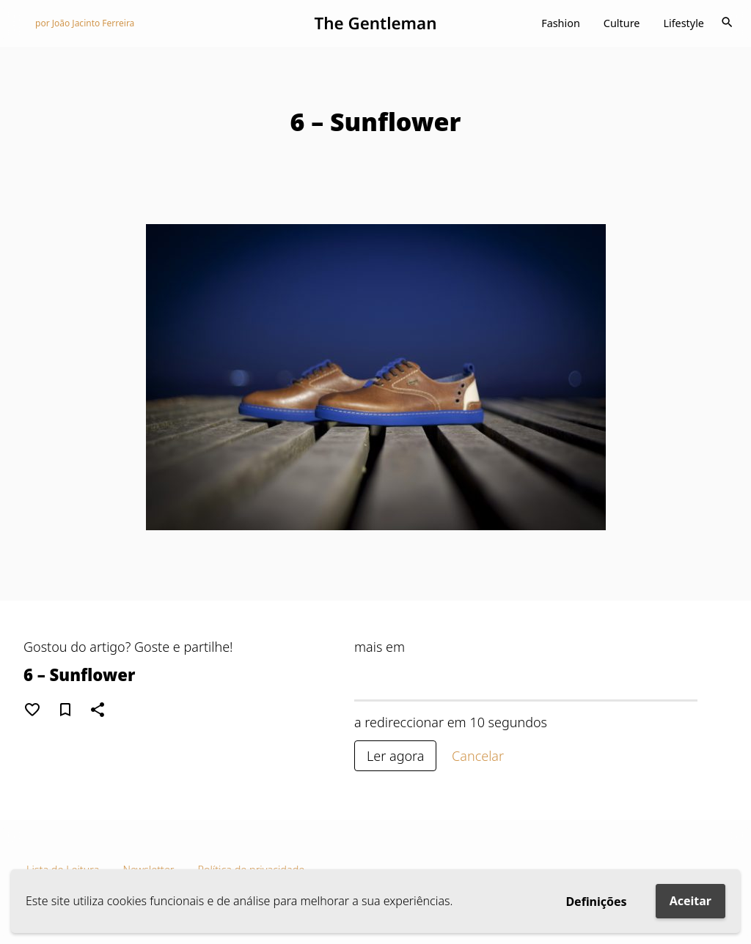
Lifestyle (683, 23)
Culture (622, 23)
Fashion (560, 23)
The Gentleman (375, 23)
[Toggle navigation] (727, 23)
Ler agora (395, 756)
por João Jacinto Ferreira (84, 23)
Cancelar (478, 756)
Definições (595, 901)
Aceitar (690, 901)
